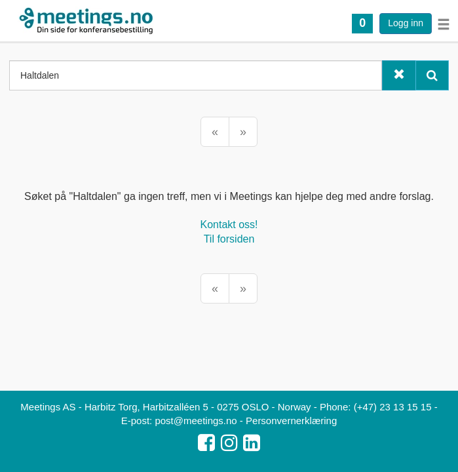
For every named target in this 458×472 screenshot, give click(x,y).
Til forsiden (229, 239)
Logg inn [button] (405, 23)
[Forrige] (214, 132)
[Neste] (243, 132)
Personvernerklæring (291, 420)
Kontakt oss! (229, 224)
